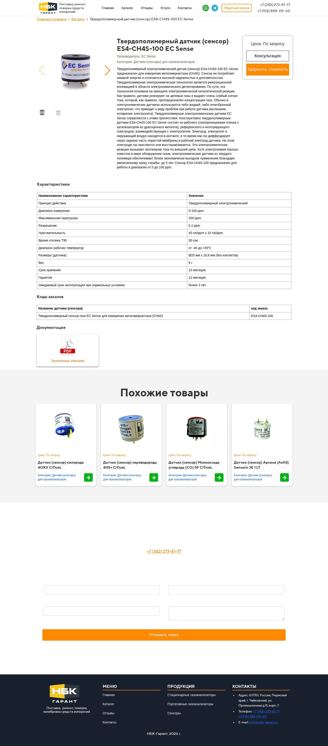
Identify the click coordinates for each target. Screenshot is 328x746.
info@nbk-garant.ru (263, 722)
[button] (107, 70)
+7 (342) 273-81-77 (164, 551)
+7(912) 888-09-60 (252, 716)
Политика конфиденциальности (164, 646)
